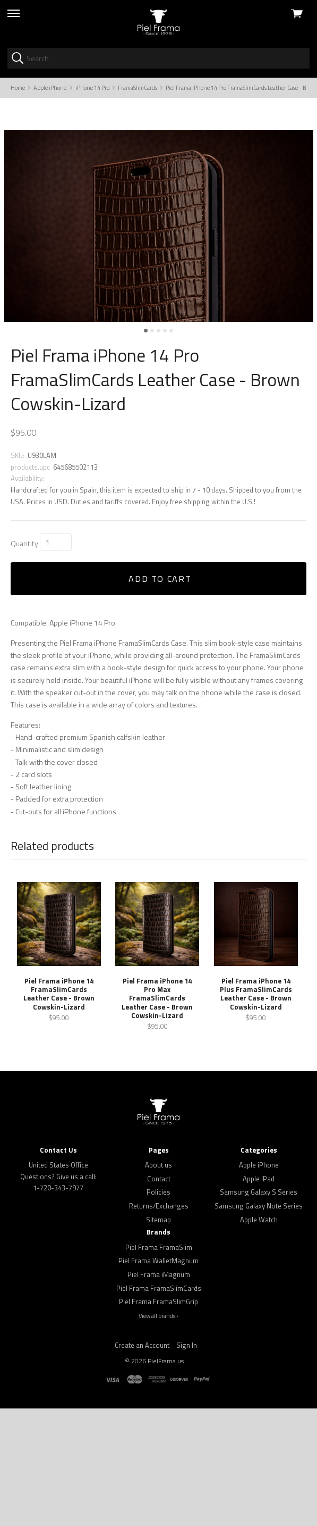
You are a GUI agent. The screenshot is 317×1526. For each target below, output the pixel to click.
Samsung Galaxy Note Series (259, 1323)
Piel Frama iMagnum (158, 1392)
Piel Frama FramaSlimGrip (158, 1419)
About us (158, 1282)
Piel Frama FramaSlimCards (158, 1405)
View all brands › (158, 1433)
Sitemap (158, 1337)
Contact (158, 1296)
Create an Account (142, 1462)
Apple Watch (259, 1337)
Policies (158, 1309)
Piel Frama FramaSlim (158, 1364)
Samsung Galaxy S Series (258, 1309)
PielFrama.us (166, 1478)
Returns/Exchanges (159, 1323)
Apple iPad (259, 1296)
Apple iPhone (259, 1282)
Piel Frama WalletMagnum (158, 1378)
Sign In (186, 1462)
